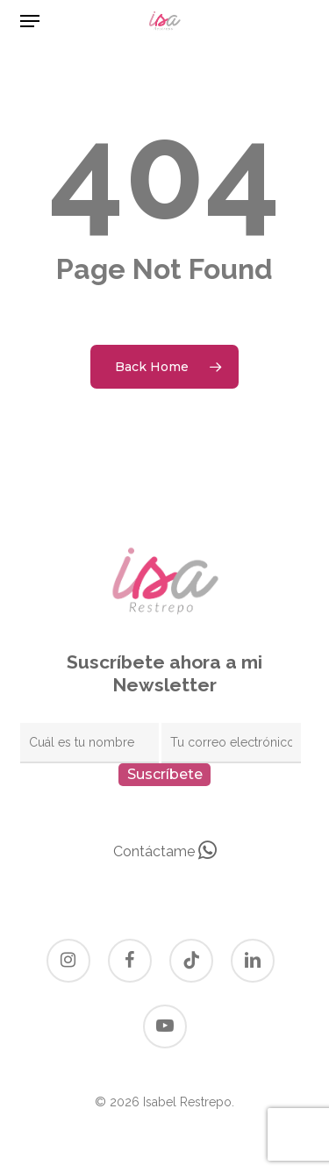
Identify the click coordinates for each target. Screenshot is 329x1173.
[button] (29, 21)
